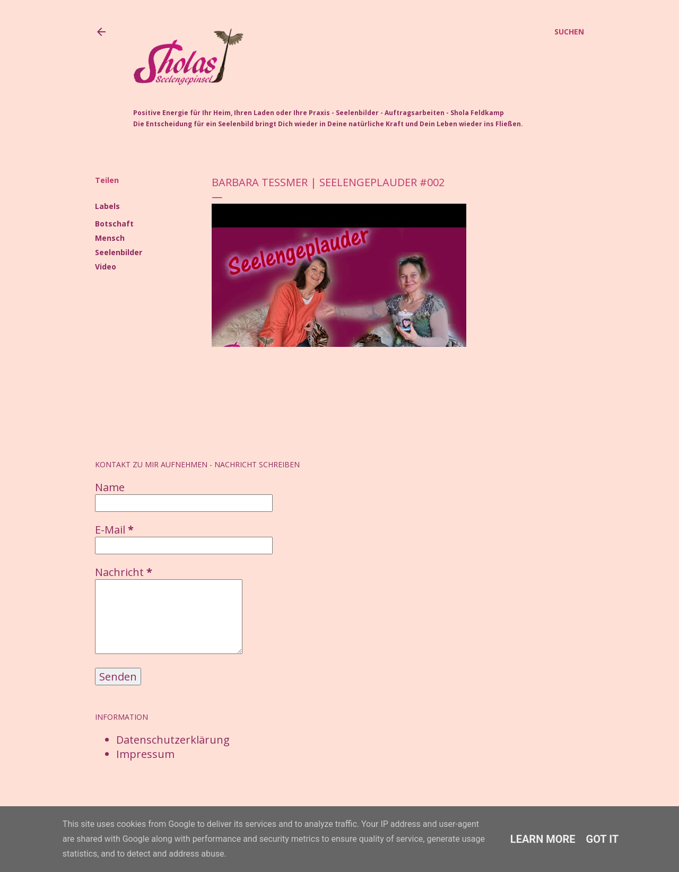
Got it (602, 839)
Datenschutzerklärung (173, 740)
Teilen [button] (107, 180)
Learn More (543, 839)
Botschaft (114, 224)
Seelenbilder (118, 252)
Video (105, 266)
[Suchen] (569, 32)
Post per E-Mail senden (272, 384)
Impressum (145, 754)
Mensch (110, 238)
